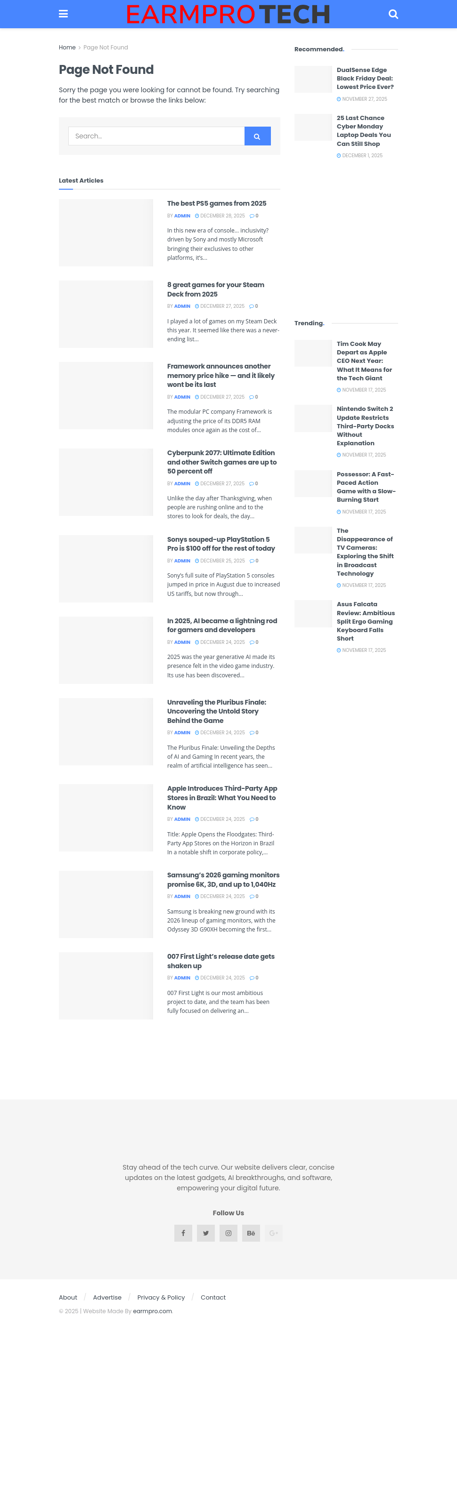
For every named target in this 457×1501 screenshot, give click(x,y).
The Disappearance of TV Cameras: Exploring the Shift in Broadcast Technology (365, 552)
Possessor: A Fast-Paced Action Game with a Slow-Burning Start (366, 487)
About (68, 1297)
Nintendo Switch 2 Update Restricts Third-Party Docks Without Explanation (365, 426)
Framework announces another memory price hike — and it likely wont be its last (221, 375)
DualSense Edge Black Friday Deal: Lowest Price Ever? (365, 78)
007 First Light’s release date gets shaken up (221, 961)
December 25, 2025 (220, 560)
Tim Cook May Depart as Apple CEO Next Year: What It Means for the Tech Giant (364, 361)
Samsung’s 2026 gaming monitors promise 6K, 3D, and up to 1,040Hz (223, 879)
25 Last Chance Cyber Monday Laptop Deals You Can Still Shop (364, 130)
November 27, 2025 (362, 99)
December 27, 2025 (220, 306)
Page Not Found (105, 47)
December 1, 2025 (360, 155)
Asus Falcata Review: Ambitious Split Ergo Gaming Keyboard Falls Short (366, 621)
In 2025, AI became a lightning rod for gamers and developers (222, 625)
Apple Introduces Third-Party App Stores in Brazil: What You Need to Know (222, 797)
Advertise (107, 1297)
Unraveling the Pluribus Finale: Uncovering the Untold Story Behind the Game (216, 711)
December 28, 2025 (220, 215)
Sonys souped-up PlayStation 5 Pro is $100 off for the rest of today (221, 544)
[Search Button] (258, 136)
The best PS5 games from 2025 (217, 203)
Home (67, 47)
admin (182, 215)
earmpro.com (152, 1311)
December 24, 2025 (220, 642)
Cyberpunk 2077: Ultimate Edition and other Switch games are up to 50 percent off (222, 462)
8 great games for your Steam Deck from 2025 (215, 289)
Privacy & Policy (161, 1297)
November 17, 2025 (361, 389)
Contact (213, 1297)
